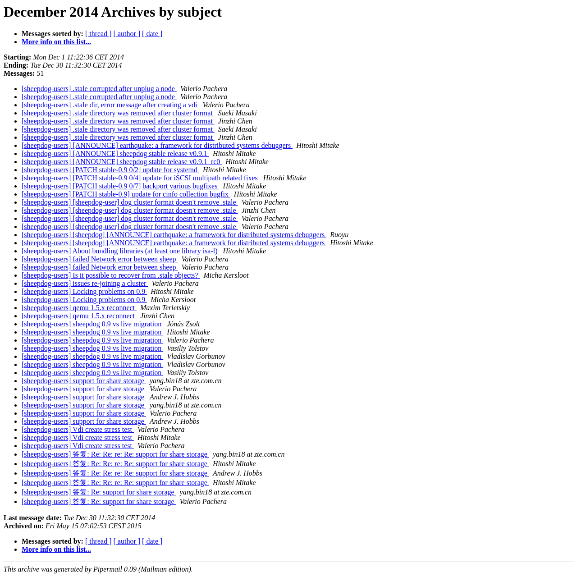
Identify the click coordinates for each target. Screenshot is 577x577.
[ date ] (152, 33)
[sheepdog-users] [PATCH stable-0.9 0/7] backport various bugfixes (120, 186)
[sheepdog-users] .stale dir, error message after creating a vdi (110, 105)
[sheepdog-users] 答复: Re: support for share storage (99, 492)
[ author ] (127, 33)
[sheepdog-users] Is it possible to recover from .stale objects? (111, 275)
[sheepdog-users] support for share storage (84, 381)
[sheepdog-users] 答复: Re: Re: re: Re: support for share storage (115, 454)
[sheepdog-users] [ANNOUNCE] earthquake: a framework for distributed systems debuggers (157, 145)
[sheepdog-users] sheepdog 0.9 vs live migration (92, 324)
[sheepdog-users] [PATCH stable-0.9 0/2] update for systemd (110, 170)
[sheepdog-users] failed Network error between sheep (100, 259)
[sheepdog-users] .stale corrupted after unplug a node (99, 88)
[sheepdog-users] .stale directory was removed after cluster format (118, 113)
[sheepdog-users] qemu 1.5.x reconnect (79, 307)
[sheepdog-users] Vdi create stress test (78, 429)
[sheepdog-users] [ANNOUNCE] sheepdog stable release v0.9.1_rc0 (122, 161)
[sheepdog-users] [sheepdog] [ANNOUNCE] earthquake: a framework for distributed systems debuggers (174, 234)
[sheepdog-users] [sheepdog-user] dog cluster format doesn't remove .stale (130, 202)
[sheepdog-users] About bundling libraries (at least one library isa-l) (121, 251)
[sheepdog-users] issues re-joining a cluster (85, 283)
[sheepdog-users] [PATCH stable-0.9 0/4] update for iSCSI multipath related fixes (141, 178)
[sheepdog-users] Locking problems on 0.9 (84, 291)
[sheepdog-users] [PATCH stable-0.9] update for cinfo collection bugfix (126, 194)
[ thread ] (98, 33)
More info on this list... (56, 42)
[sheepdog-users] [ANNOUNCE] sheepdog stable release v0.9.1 (115, 153)
